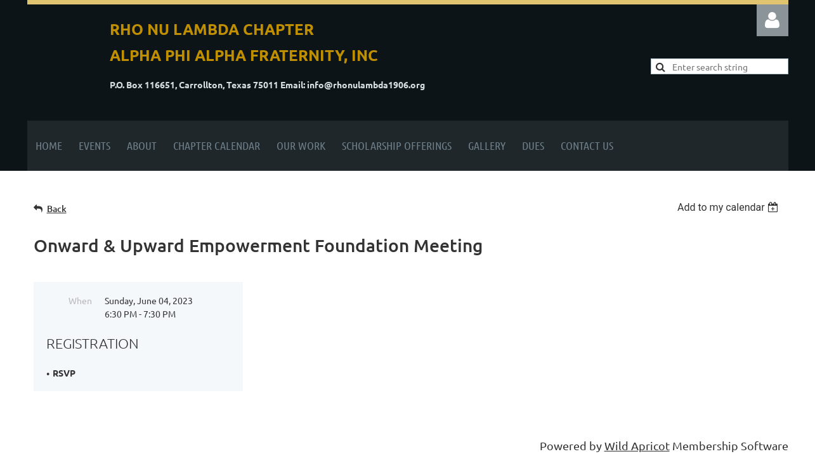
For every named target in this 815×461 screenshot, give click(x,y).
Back (57, 209)
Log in (772, 20)
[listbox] (729, 207)
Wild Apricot (637, 445)
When (80, 300)
